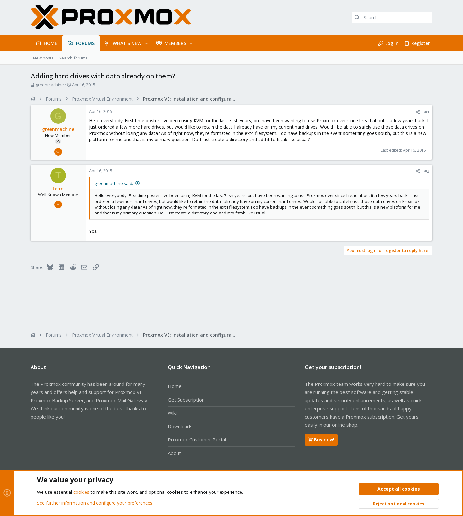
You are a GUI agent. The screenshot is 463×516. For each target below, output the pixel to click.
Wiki (172, 413)
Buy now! (321, 440)
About (174, 453)
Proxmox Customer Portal (197, 439)
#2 (426, 171)
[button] (146, 43)
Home (175, 386)
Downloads (180, 426)
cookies (81, 492)
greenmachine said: (114, 183)
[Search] (392, 17)
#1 (426, 112)
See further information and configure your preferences (94, 503)
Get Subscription (186, 399)
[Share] (417, 112)
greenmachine (50, 84)
